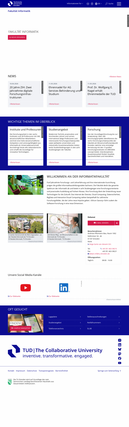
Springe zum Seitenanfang (108, 410)
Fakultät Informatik (19, 11)
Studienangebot (55, 362)
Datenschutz (32, 410)
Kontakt (11, 410)
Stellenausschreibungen (96, 356)
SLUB (89, 368)
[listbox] (64, 175)
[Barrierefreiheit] (92, 4)
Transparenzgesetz (46, 410)
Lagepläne (53, 356)
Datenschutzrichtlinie (36, 280)
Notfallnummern (94, 362)
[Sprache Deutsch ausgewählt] (98, 3)
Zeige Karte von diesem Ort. (100, 283)
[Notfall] (88, 4)
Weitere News (115, 77)
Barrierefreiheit (61, 410)
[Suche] (109, 3)
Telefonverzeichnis (56, 368)
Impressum (20, 410)
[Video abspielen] (25, 263)
